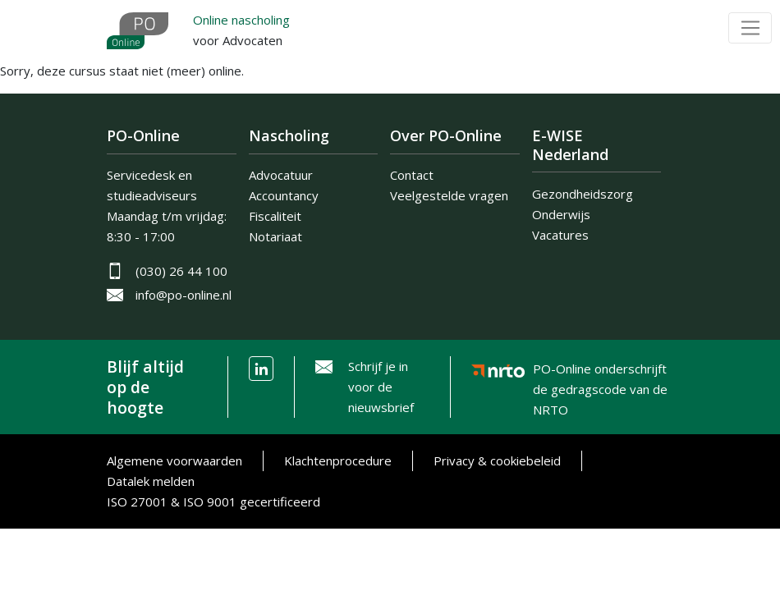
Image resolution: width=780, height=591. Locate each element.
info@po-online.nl (183, 294)
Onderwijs (561, 214)
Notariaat (275, 236)
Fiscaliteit (275, 216)
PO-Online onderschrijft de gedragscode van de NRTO (600, 372)
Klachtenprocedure (338, 460)
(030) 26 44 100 (181, 271)
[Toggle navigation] (750, 28)
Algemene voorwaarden (174, 460)
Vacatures (560, 235)
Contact (412, 175)
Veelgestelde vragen (449, 195)
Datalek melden (151, 481)
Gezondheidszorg (582, 194)
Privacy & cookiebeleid (497, 460)
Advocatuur (281, 175)
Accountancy (284, 195)
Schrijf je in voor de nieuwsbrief (381, 386)
